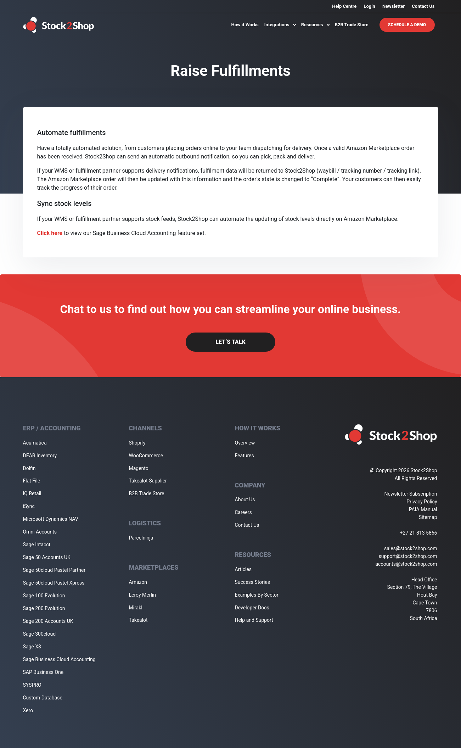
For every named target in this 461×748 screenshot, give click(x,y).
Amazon (138, 582)
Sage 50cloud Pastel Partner (54, 570)
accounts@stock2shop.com (406, 564)
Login (369, 6)
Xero (28, 710)
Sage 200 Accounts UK (48, 621)
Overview (245, 443)
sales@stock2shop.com (410, 548)
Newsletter (393, 6)
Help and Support (254, 620)
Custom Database (42, 697)
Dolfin (29, 468)
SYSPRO (32, 685)
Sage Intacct (37, 544)
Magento (138, 468)
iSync (29, 506)
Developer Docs (252, 607)
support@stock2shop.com (408, 556)
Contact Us (423, 6)
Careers (243, 512)
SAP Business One (43, 672)
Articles (243, 569)
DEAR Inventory (40, 455)
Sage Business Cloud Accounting (59, 659)
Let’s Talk (230, 342)
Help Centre (344, 6)
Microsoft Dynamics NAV (50, 519)
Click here (50, 233)
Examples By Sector (257, 595)
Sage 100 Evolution (44, 595)
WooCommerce (146, 455)
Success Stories (252, 582)
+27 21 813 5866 (418, 533)
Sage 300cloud (39, 634)
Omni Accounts (40, 532)
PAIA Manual (423, 509)
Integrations (280, 24)
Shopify (137, 443)
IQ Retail (32, 493)
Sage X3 (32, 646)
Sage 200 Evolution (44, 608)
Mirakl (135, 607)
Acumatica (35, 443)
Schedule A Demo (407, 24)
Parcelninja (141, 538)
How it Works (245, 24)
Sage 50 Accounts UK (47, 557)
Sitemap (428, 517)
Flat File (31, 481)
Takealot (138, 620)
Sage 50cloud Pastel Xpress (54, 583)
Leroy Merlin (142, 595)
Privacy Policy (421, 501)
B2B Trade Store (352, 24)
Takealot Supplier (148, 481)
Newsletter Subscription (410, 494)
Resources (315, 24)
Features (244, 455)
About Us (245, 499)
